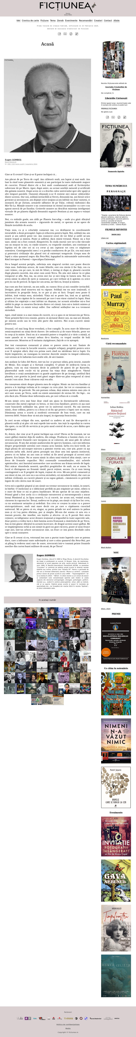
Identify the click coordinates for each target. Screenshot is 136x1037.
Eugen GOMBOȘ (13, 159)
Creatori (98, 20)
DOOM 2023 (116, 233)
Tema (53, 20)
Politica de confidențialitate (68, 1023)
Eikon (103, 448)
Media (68, 1027)
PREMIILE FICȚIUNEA (109, 108)
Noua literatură (10, 161)
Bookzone (105, 337)
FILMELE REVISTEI (116, 228)
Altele (116, 20)
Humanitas (105, 396)
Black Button (106, 546)
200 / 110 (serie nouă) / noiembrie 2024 (22, 163)
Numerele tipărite (116, 170)
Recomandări (85, 20)
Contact (108, 20)
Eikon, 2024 (105, 607)
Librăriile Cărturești (116, 97)
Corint (103, 500)
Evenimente (71, 20)
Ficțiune (45, 20)
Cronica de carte (30, 20)
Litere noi (104, 237)
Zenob (60, 20)
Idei (18, 20)
